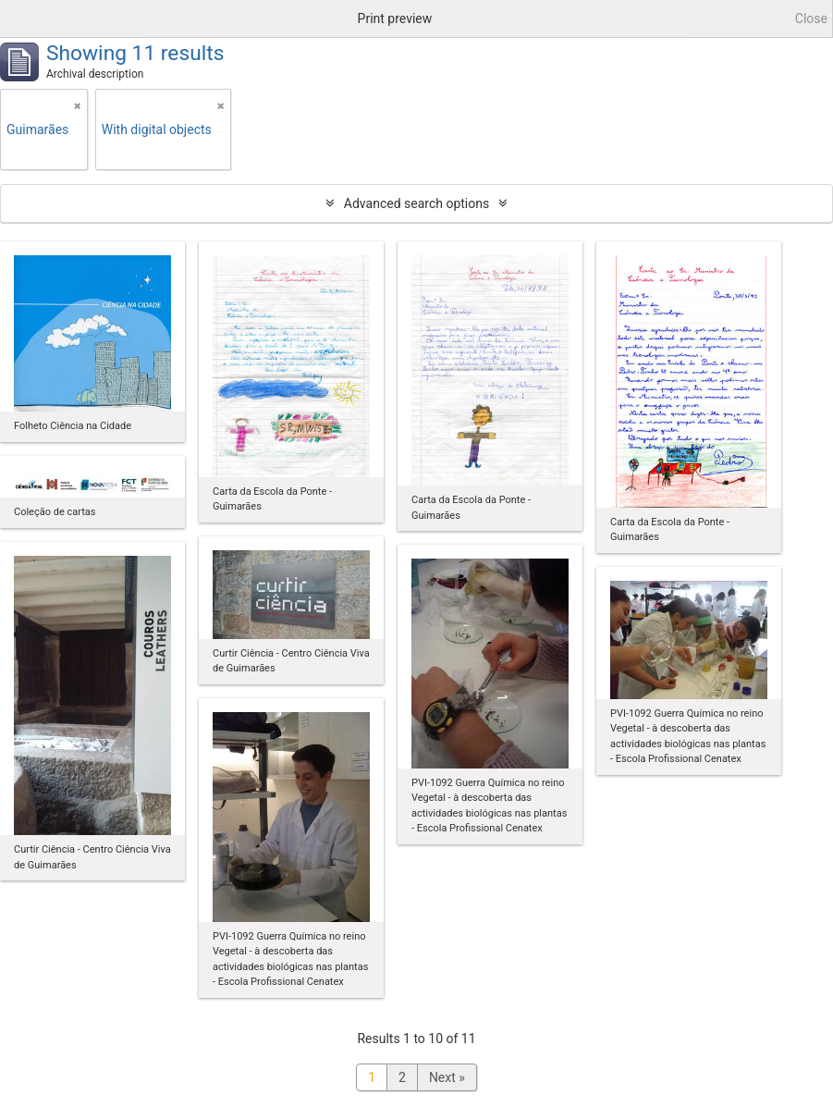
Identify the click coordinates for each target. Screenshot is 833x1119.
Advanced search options (416, 203)
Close (811, 18)
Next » (447, 1077)
